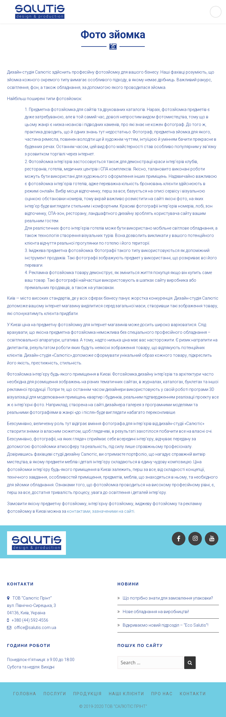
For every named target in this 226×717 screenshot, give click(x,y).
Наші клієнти (126, 693)
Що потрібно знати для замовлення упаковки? (168, 598)
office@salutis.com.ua (35, 627)
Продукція (87, 693)
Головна (24, 693)
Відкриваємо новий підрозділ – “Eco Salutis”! (165, 625)
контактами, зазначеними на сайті (100, 511)
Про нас (162, 693)
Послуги (55, 693)
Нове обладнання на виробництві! (156, 611)
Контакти (193, 693)
